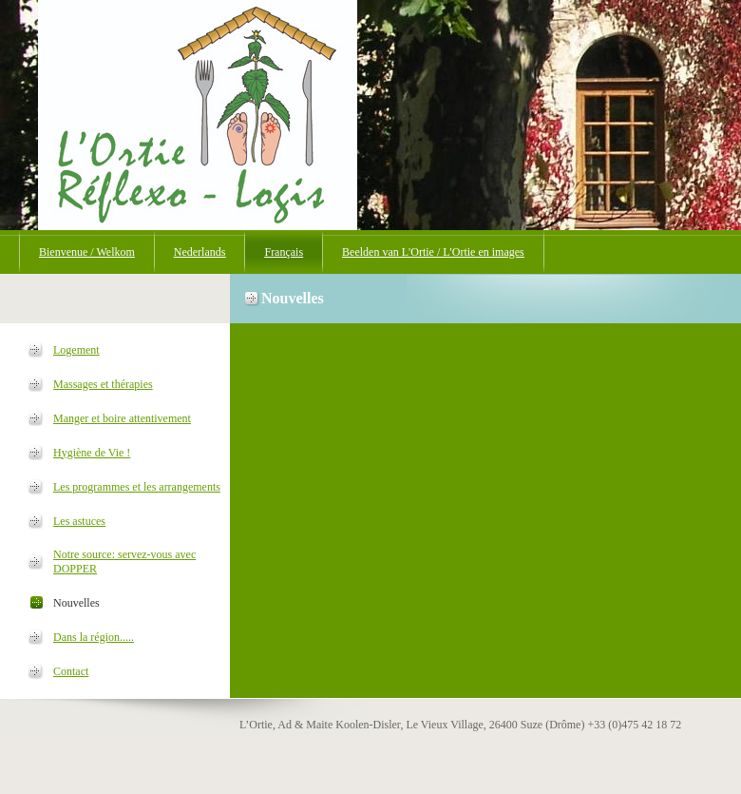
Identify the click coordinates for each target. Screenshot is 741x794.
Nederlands (200, 252)
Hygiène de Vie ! (91, 452)
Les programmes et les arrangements (136, 487)
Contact (70, 671)
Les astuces (79, 521)
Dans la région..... (93, 637)
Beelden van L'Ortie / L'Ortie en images (433, 252)
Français (283, 252)
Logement (76, 350)
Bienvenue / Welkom (87, 252)
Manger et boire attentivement (122, 418)
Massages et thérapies (103, 384)
